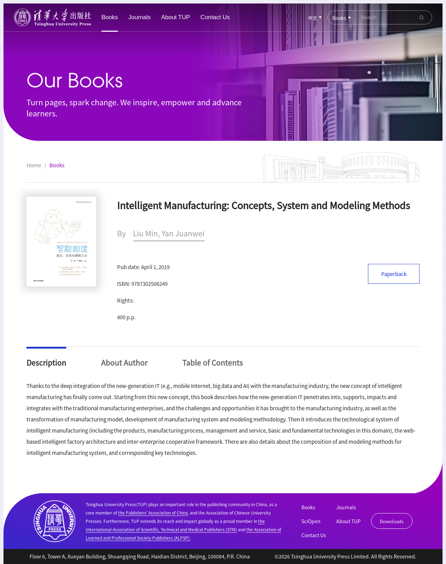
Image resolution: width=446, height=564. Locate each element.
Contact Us (215, 17)
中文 (312, 17)
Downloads (391, 521)
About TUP (175, 17)
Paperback (394, 273)
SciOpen (311, 521)
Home (33, 165)
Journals (139, 17)
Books (109, 17)
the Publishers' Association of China (153, 513)
